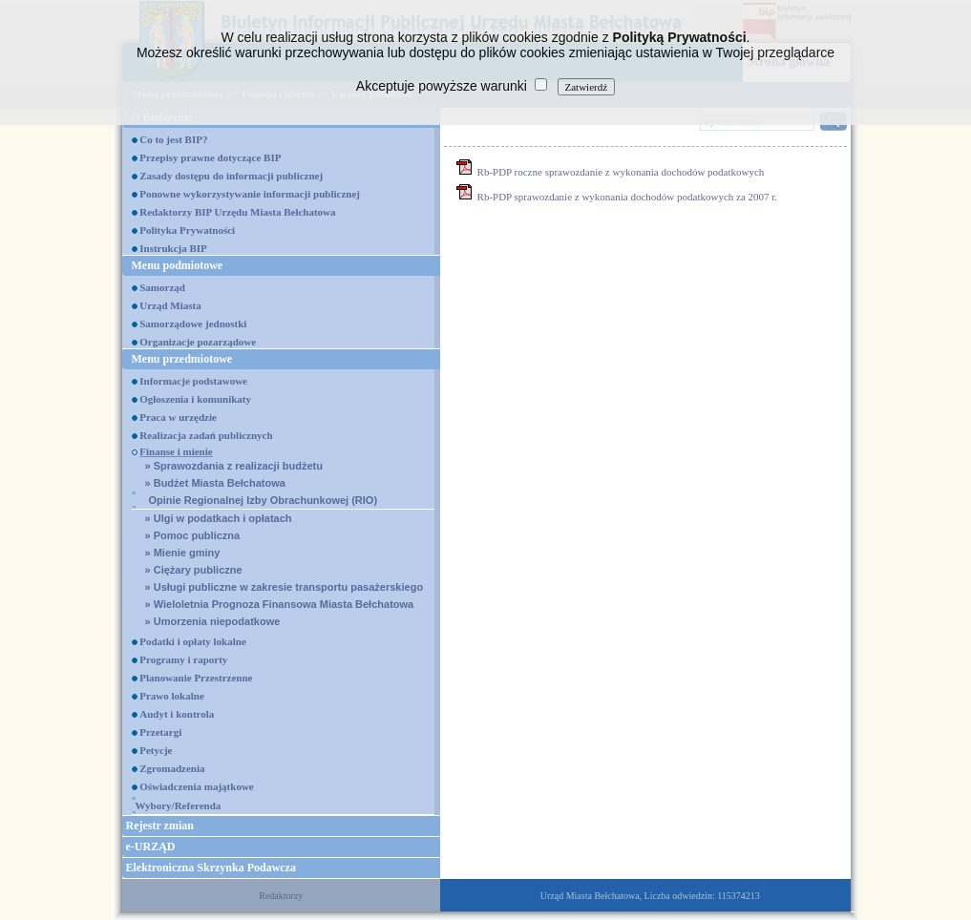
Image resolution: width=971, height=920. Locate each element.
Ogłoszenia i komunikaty (195, 399)
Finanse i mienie (175, 451)
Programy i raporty (183, 659)
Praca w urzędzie (178, 417)
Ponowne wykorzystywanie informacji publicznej (249, 193)
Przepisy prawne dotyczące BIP (210, 157)
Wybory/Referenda (179, 805)
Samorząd (162, 287)
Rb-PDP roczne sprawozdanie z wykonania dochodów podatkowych (621, 172)
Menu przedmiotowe (182, 359)
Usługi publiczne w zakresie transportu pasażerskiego (284, 587)
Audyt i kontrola (176, 714)
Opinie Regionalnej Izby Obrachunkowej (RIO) (263, 500)
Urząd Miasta (170, 305)
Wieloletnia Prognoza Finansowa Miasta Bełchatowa (279, 604)
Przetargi (160, 732)
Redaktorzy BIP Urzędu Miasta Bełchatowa (237, 212)
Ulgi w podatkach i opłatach (218, 518)
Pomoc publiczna (193, 535)
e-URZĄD (151, 846)
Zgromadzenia (171, 768)
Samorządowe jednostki (192, 323)
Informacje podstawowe (193, 381)
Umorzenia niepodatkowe (213, 621)
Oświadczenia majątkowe (196, 786)
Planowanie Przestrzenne (195, 677)
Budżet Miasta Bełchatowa (215, 483)
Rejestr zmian (160, 825)
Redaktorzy (281, 895)
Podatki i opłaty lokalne (192, 641)
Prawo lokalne (171, 695)
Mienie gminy (183, 552)
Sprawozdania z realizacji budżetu (234, 465)
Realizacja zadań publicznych (205, 435)
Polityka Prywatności (187, 230)
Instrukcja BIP (173, 248)
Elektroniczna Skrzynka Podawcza (211, 867)
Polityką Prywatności (680, 37)
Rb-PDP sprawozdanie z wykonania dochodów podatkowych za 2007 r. (627, 196)
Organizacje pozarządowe (197, 341)
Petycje (155, 750)
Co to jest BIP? (173, 139)
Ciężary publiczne (194, 569)
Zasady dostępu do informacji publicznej (231, 175)
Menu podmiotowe (177, 265)
